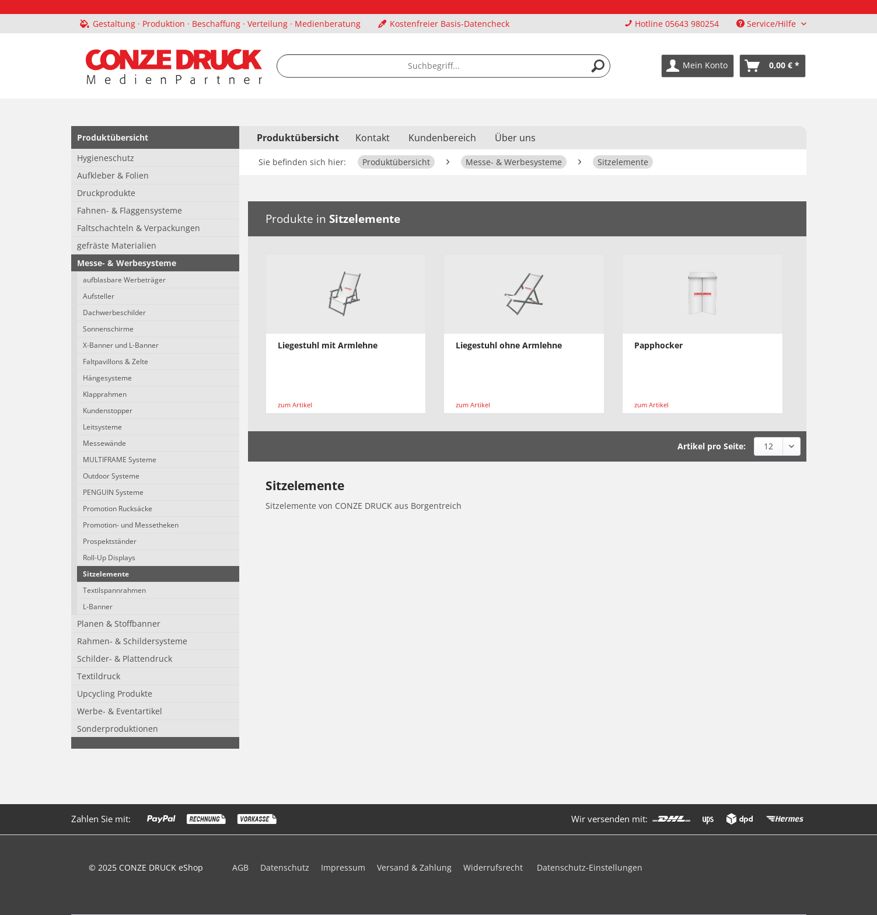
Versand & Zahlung (414, 867)
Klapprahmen (105, 394)
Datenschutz (284, 867)
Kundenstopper (107, 410)
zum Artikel (295, 404)
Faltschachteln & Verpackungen (138, 227)
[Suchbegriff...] (443, 66)
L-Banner (98, 607)
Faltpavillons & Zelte (115, 361)
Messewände (104, 443)
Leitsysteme (102, 427)
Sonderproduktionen (117, 728)
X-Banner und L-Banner (121, 345)
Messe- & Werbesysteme (126, 262)
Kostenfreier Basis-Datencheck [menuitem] (443, 23)
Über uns (515, 137)
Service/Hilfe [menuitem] (767, 23)
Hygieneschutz (105, 157)
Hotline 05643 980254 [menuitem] (671, 23)
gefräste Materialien (116, 245)
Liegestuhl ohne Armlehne (509, 345)
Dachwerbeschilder (114, 312)
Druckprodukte (106, 192)
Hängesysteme (107, 378)
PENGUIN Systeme (113, 492)
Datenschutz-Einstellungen (589, 867)
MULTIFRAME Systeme (119, 460)
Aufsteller (98, 296)
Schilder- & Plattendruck (124, 658)
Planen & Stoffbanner (118, 623)
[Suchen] (598, 66)
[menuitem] (220, 23)
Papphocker (658, 345)
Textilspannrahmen (114, 590)
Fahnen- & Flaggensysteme (129, 210)
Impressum (343, 867)
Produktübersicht (112, 137)
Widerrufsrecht (493, 867)
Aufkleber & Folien (113, 175)
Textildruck (98, 676)
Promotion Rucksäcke (117, 509)
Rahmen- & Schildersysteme (132, 641)
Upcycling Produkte (114, 693)
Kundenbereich (442, 137)
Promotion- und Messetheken (131, 525)
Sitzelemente (106, 574)
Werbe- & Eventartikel (119, 711)
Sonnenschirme (108, 329)
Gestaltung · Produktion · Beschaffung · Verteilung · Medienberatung (227, 23)
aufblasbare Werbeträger (124, 280)
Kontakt (372, 137)
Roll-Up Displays (109, 558)
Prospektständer (110, 541)
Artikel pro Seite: (711, 446)
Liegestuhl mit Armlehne (328, 345)
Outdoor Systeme (111, 476)
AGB (240, 867)
